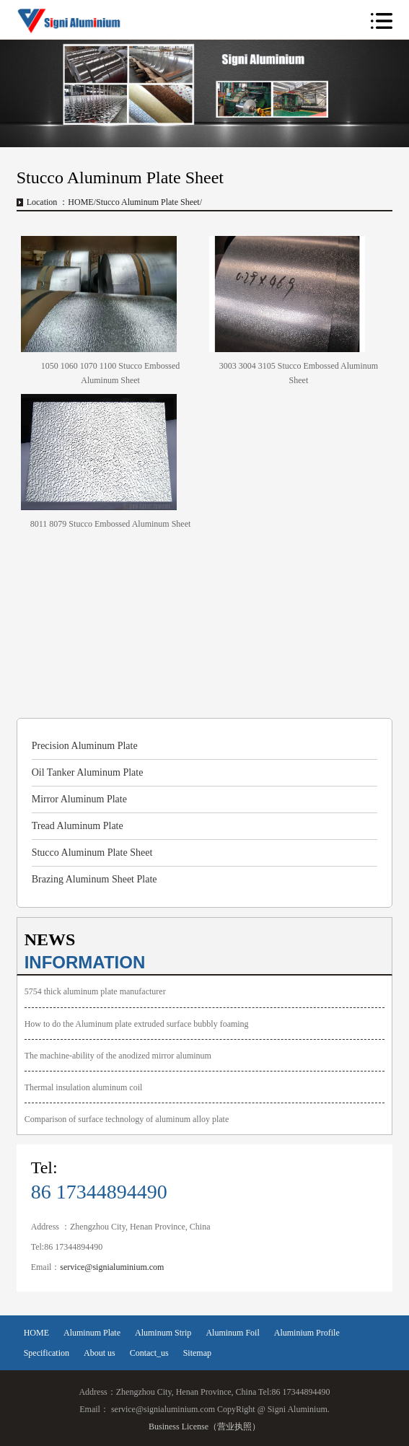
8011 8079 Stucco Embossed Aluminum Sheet (110, 524)
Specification (46, 1353)
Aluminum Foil (232, 1333)
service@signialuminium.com (112, 1267)
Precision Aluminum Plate (85, 745)
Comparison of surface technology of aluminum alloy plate (127, 1119)
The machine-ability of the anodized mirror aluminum (118, 1056)
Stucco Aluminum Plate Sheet (92, 852)
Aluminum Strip (163, 1333)
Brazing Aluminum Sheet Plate (94, 879)
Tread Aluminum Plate (77, 825)
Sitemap (197, 1353)
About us (99, 1353)
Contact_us (149, 1353)
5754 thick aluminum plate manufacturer (95, 991)
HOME (80, 202)
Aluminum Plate (91, 1333)
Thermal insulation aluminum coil (84, 1087)
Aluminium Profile (307, 1333)
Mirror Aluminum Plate (79, 799)
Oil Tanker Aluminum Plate (88, 772)
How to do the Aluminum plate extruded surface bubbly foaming (137, 1024)
